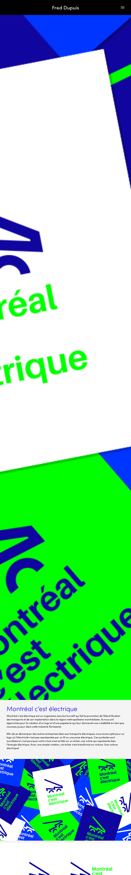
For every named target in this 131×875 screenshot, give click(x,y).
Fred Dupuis (65, 7)
